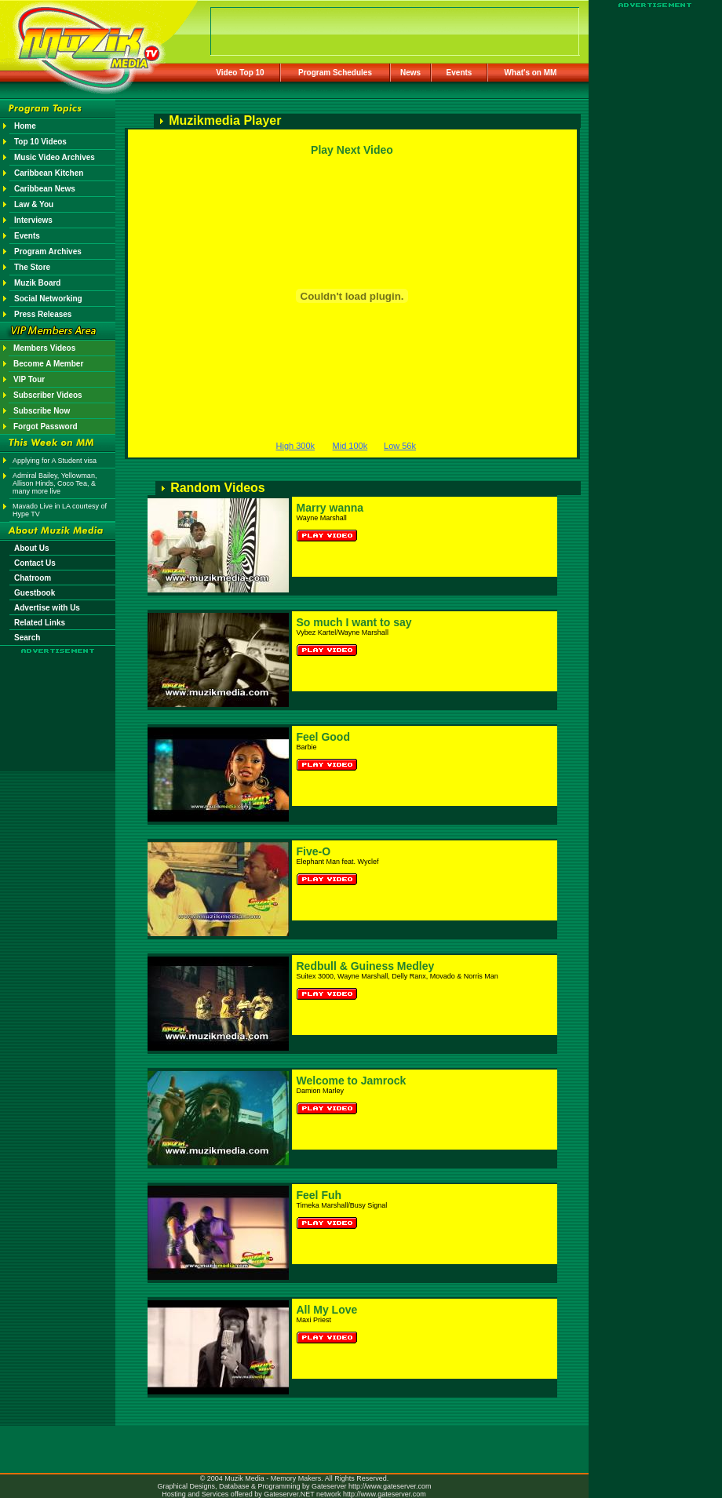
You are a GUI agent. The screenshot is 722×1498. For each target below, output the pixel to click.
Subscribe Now (41, 410)
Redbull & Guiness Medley (366, 966)
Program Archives (48, 251)
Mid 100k (350, 445)
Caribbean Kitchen (48, 173)
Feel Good (323, 737)
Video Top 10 (240, 72)
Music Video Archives (54, 157)
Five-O (314, 851)
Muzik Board (37, 283)
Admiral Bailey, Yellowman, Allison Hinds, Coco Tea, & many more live (55, 483)
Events (459, 72)
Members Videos (44, 348)
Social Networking (48, 298)
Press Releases (42, 314)
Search (27, 637)
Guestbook (34, 593)
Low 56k (400, 445)
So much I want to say (354, 622)
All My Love (327, 1309)
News (410, 72)
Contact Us (35, 563)
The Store (32, 267)
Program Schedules (335, 72)
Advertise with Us (47, 607)
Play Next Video (352, 150)
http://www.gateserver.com (390, 1486)
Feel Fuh (319, 1195)
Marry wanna (330, 507)
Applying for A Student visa (55, 461)
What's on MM (531, 72)
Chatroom (32, 578)
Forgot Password (45, 426)
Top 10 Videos (40, 141)
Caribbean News (44, 188)
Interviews (33, 220)
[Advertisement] (58, 700)
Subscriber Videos (47, 395)
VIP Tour (29, 379)
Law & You (33, 204)
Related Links (39, 622)
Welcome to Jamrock (352, 1080)
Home (25, 126)
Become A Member (48, 363)
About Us (31, 548)
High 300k (295, 445)
